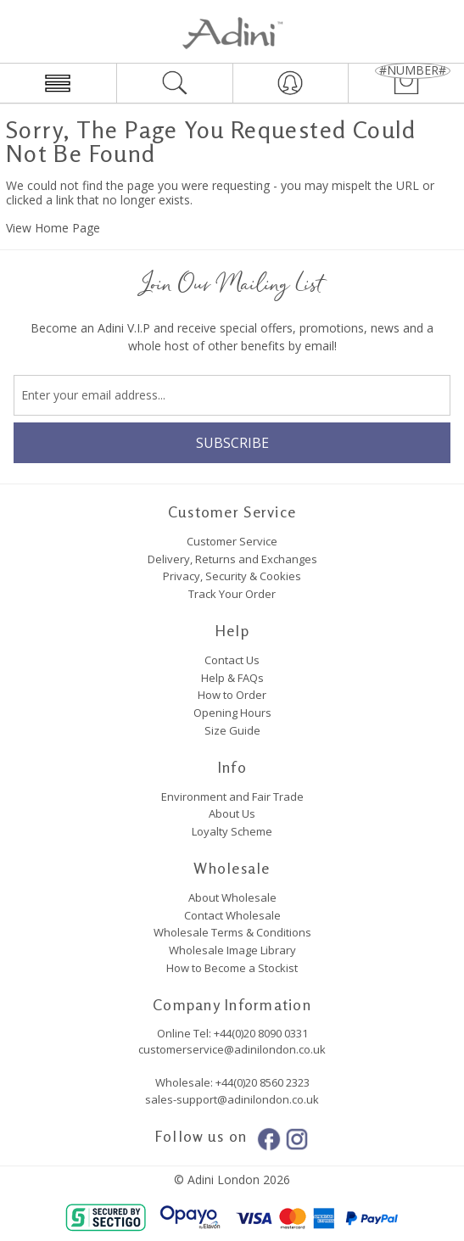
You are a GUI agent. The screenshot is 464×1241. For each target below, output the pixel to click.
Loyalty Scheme (232, 831)
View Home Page (53, 228)
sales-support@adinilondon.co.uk (232, 1099)
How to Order (232, 694)
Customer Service (232, 541)
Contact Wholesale (232, 915)
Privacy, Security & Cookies (232, 576)
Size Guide (232, 730)
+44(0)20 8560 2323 (261, 1082)
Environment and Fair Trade (232, 796)
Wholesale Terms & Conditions (232, 932)
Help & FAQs (232, 677)
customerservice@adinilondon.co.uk (232, 1049)
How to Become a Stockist (232, 967)
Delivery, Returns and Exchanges (232, 559)
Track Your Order (232, 593)
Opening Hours (232, 712)
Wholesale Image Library (232, 950)
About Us (232, 813)
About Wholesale (232, 897)
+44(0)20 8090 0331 (261, 1033)
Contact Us (232, 660)
